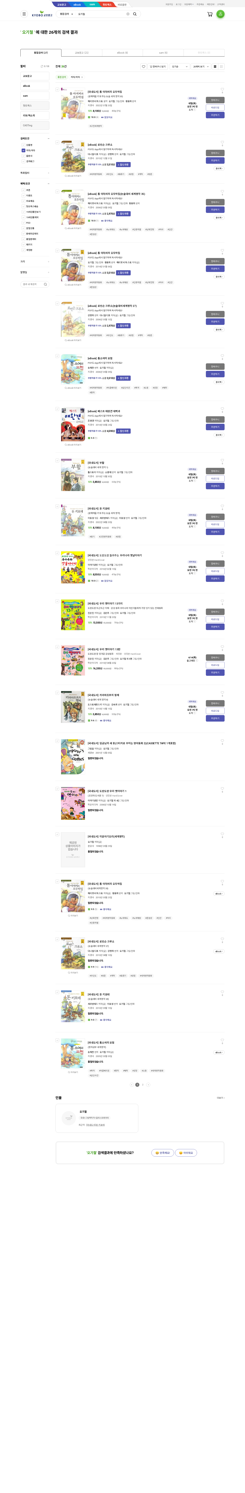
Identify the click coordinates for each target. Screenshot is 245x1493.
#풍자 (92, 392)
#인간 (170, 229)
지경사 (91, 105)
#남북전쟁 (149, 229)
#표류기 (121, 174)
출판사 (29, 156)
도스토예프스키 (95, 704)
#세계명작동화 (96, 174)
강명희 (111, 154)
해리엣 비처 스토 (95, 203)
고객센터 (221, 4)
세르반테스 (105, 518)
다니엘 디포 (93, 154)
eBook (77, 4)
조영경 (91, 420)
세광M (91, 753)
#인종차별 (136, 229)
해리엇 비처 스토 (95, 101)
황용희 (129, 101)
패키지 (29, 244)
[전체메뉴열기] (24, 14)
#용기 (92, 537)
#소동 (146, 388)
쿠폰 (28, 190)
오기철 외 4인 (113, 800)
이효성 (91, 518)
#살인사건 (125, 388)
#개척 (140, 174)
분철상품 (30, 228)
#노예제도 (110, 229)
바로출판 (122, 4)
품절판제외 (31, 239)
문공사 (91, 846)
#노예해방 (123, 229)
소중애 (108, 472)
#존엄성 (93, 234)
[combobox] (66, 14)
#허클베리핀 (111, 388)
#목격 (136, 388)
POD (28, 223)
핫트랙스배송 (32, 206)
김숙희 (114, 704)
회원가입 (169, 4)
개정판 (29, 250)
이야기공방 (93, 565)
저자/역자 (30, 150)
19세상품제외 (32, 217)
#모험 (131, 174)
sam (92, 4)
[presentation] (41, 52)
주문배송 (200, 4)
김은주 (106, 613)
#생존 (149, 174)
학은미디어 (93, 569)
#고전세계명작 (96, 126)
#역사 (160, 229)
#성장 (155, 388)
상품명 (29, 145)
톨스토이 (92, 472)
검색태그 (30, 161)
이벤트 (29, 195)
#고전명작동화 (105, 537)
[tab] (40, 52)
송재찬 (91, 368)
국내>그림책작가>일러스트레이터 (94, 1118)
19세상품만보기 (33, 212)
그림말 (91, 748)
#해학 (164, 388)
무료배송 (30, 201)
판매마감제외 (32, 233)
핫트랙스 (107, 4)
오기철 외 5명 (126, 659)
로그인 (178, 4)
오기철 (112, 101)
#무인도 (109, 174)
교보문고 (61, 4)
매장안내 (210, 4)
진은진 (91, 613)
